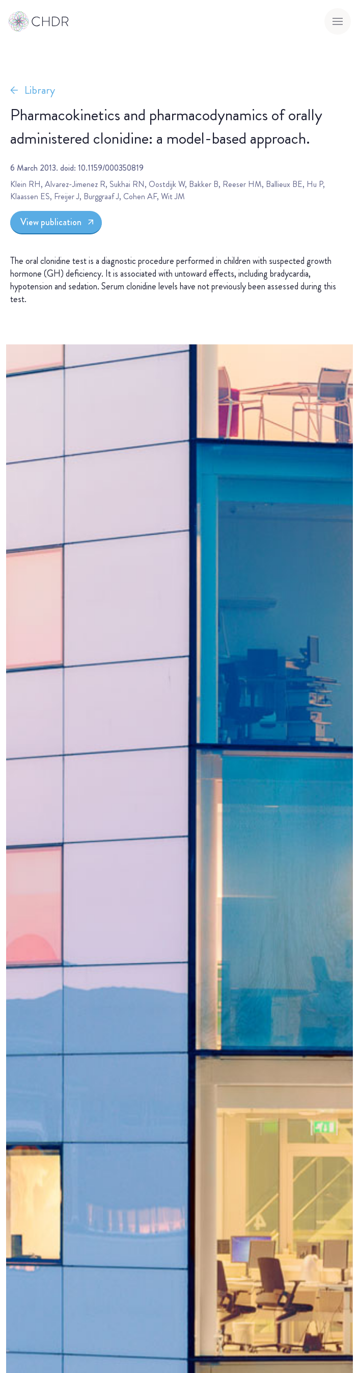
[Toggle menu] (337, 21)
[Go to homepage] (38, 21)
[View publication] (56, 222)
